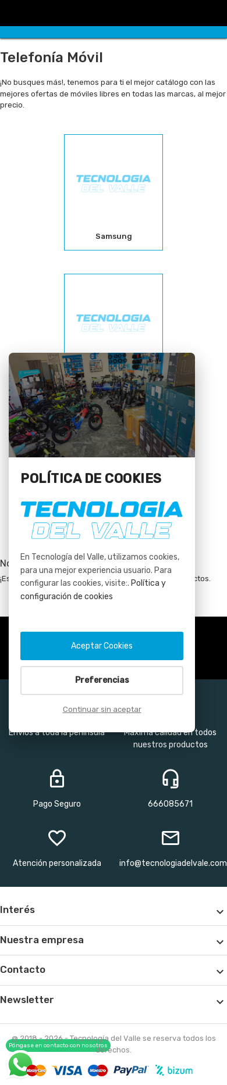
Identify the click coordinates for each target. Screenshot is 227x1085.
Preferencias (102, 680)
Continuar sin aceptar (102, 709)
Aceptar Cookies (102, 646)
